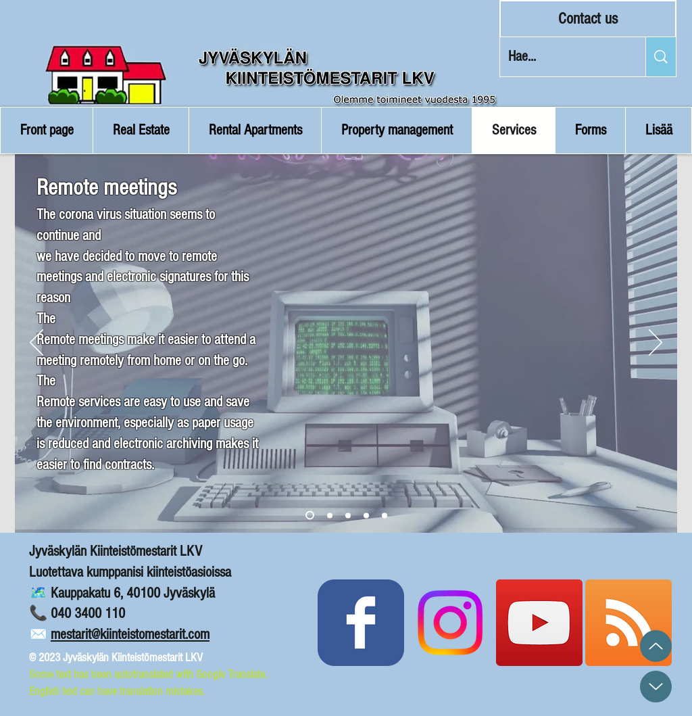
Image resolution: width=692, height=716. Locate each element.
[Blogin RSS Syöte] (628, 622)
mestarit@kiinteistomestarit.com (130, 634)
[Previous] (36, 343)
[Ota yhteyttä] (384, 515)
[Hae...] (562, 56)
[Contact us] (587, 19)
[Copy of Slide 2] (348, 515)
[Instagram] (450, 622)
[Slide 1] (309, 515)
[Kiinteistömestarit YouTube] (539, 622)
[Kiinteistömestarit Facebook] (361, 622)
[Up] (656, 646)
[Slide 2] (329, 515)
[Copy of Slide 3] (366, 515)
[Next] (655, 343)
